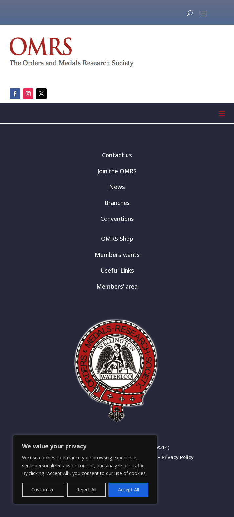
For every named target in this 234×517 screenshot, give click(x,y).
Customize (43, 490)
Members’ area (117, 286)
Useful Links (117, 270)
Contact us (117, 155)
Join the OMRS (117, 171)
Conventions (117, 218)
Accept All (128, 490)
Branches (117, 203)
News (117, 187)
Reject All (86, 490)
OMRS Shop (117, 238)
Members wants (117, 254)
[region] (85, 469)
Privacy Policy (178, 457)
